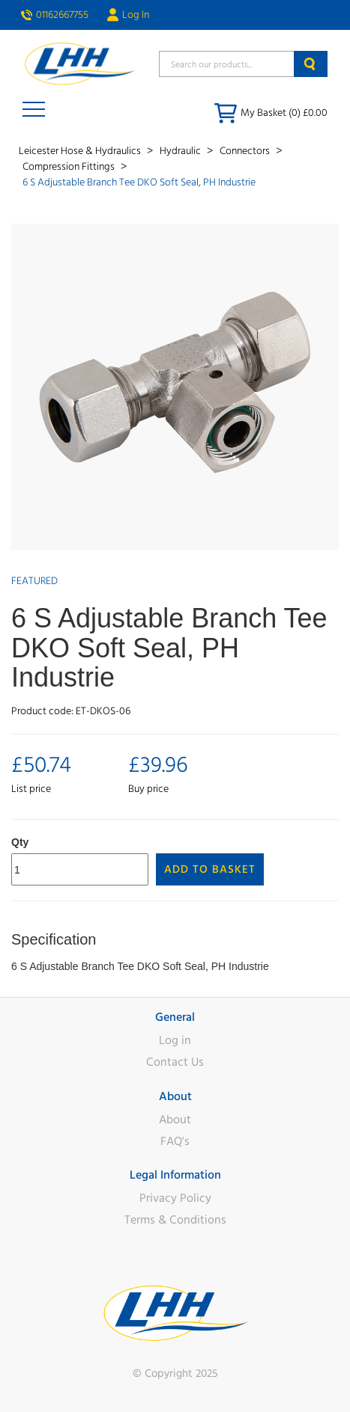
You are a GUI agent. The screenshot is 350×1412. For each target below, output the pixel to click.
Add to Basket (210, 869)
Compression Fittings (69, 167)
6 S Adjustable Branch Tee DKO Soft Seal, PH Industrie (139, 182)
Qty (19, 842)
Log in (175, 1040)
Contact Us (175, 1062)
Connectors (246, 151)
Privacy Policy (175, 1198)
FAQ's (175, 1141)
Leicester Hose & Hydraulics (81, 151)
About (175, 1120)
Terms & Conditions (175, 1220)
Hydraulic (181, 151)
